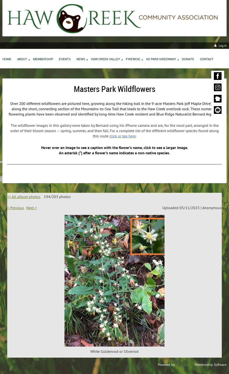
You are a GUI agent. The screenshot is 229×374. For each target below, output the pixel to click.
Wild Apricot (185, 364)
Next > (31, 207)
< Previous (15, 207)
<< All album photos (23, 196)
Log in (223, 46)
